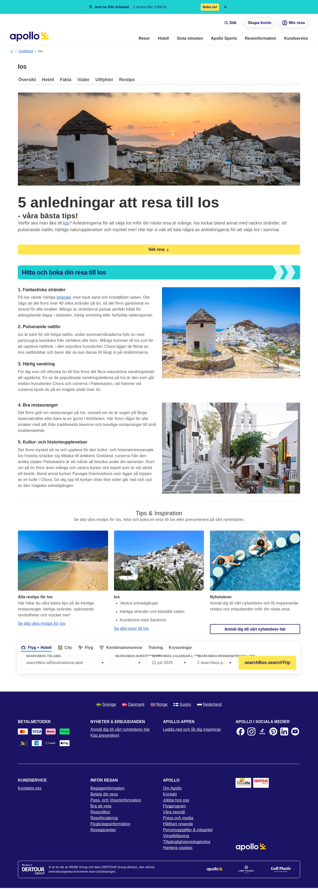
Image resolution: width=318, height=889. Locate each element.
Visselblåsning (176, 836)
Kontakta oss (29, 788)
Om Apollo (172, 788)
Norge (159, 704)
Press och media (178, 818)
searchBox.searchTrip (267, 662)
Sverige (106, 704)
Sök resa (158, 249)
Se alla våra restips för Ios (41, 623)
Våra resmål (174, 812)
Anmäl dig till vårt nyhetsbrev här (120, 729)
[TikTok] (262, 731)
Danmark (133, 704)
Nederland (209, 704)
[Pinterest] (273, 731)
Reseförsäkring (104, 818)
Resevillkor (100, 812)
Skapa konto (259, 23)
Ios (66, 223)
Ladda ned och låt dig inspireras (192, 729)
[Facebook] (240, 731)
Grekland (25, 51)
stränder (64, 297)
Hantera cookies (178, 848)
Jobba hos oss (176, 800)
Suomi (182, 704)
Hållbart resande (178, 824)
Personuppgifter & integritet (188, 830)
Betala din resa (104, 794)
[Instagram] (251, 731)
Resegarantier (103, 830)
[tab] (28, 81)
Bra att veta (100, 806)
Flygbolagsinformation (110, 824)
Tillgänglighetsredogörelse (186, 842)
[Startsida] (29, 36)
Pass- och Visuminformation (115, 800)
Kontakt (170, 794)
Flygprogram (174, 806)
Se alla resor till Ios (131, 628)
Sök (230, 23)
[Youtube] (295, 731)
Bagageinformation (107, 788)
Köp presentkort (104, 735)
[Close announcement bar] (225, 7)
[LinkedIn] (284, 731)
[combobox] (128, 663)
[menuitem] (144, 38)
